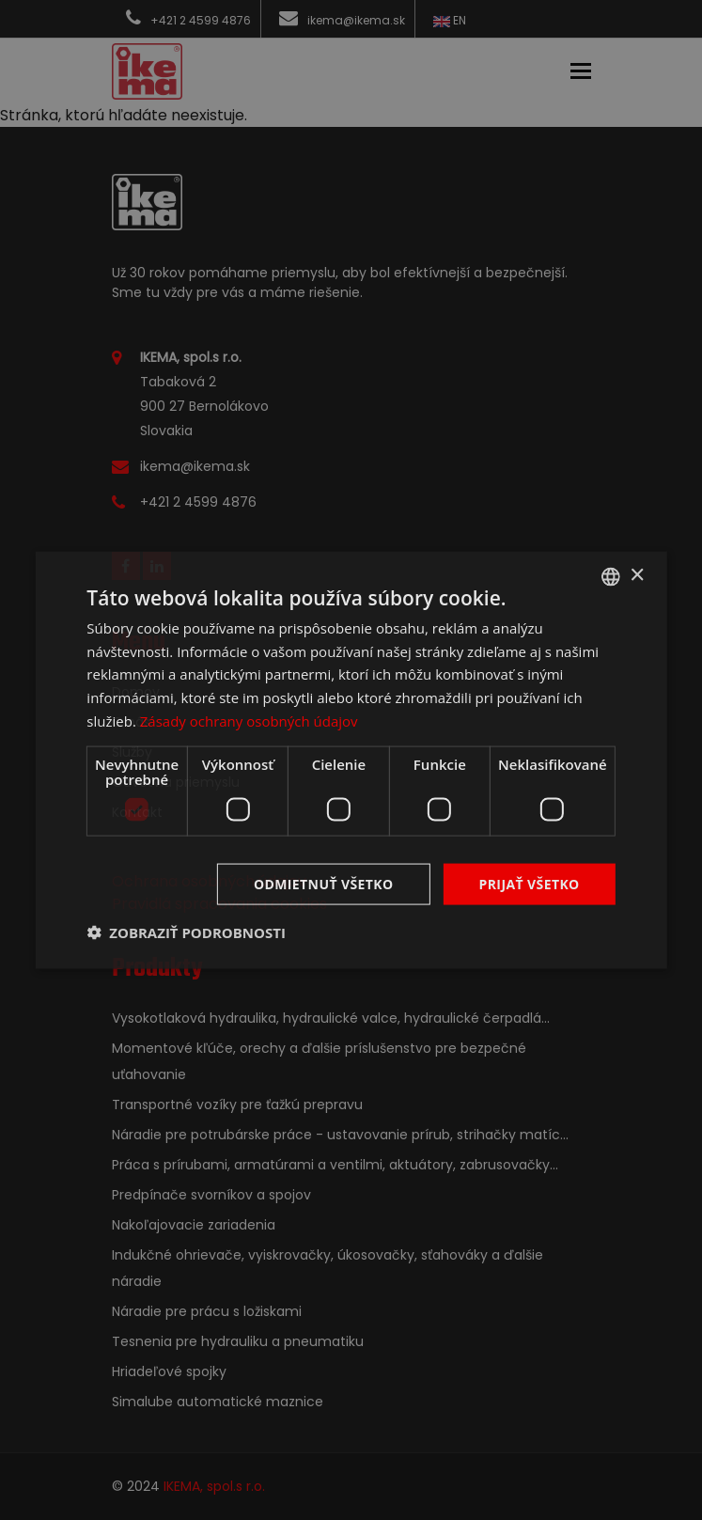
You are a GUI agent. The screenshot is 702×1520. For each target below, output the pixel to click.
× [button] (637, 576)
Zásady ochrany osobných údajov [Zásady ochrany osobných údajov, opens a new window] (249, 720)
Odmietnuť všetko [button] (324, 883)
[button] (186, 932)
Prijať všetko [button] (529, 883)
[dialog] (350, 760)
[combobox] (610, 576)
